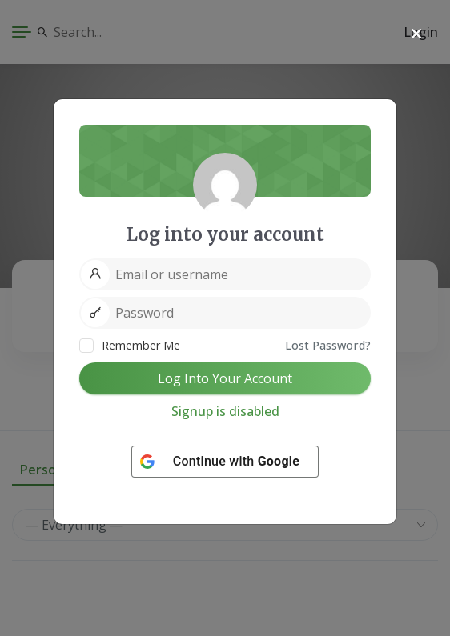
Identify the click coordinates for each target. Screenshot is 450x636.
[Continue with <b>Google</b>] (225, 462)
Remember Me (129, 345)
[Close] (416, 34)
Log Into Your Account (225, 378)
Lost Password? (328, 345)
